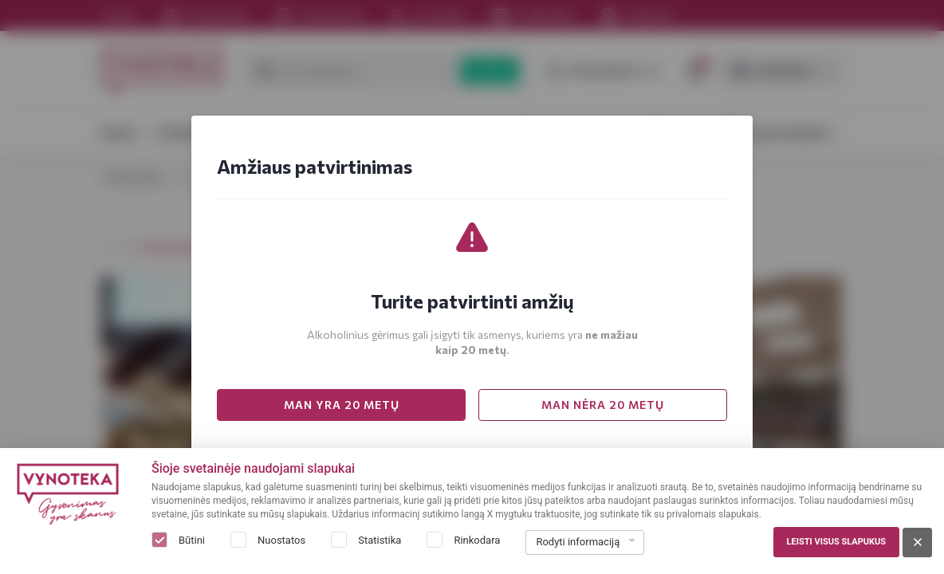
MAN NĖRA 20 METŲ (602, 404)
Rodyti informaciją (578, 542)
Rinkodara (477, 540)
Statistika (379, 540)
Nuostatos (281, 540)
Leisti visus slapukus (836, 542)
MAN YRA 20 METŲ (341, 404)
